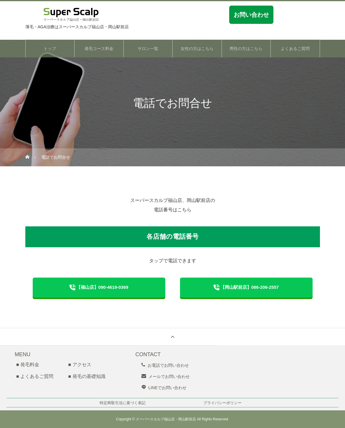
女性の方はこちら (197, 48)
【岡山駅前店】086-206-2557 (249, 287)
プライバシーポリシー (222, 403)
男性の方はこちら (246, 48)
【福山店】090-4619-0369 (102, 287)
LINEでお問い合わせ (167, 387)
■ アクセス (79, 364)
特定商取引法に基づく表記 (123, 403)
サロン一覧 (148, 48)
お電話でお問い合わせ (168, 365)
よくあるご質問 (295, 48)
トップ (50, 48)
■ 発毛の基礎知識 (86, 376)
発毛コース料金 (99, 48)
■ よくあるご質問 (34, 376)
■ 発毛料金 (27, 364)
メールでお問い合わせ (169, 376)
